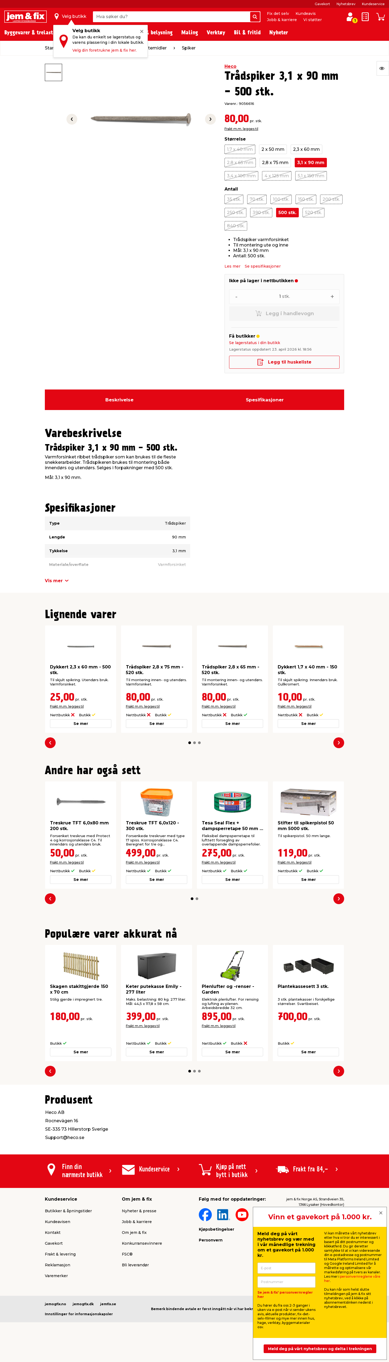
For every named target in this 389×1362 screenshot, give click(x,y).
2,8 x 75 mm (275, 162)
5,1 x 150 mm (311, 175)
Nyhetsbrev (346, 4)
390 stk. (261, 212)
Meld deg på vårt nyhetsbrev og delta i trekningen (320, 1348)
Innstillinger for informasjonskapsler (79, 1314)
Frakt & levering (60, 1254)
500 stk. (287, 212)
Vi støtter (312, 19)
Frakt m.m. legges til (241, 129)
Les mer (232, 266)
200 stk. (331, 199)
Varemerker (56, 1275)
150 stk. (306, 199)
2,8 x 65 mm (240, 162)
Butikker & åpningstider (68, 1210)
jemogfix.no (55, 1304)
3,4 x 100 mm (241, 175)
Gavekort (322, 4)
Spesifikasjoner (265, 399)
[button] (189, 742)
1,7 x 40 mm (240, 149)
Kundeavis (306, 13)
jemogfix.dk (83, 1304)
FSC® (127, 1254)
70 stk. (257, 199)
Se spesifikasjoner (263, 266)
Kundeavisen (57, 1221)
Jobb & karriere (282, 19)
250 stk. (235, 212)
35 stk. (234, 199)
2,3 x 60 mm (306, 149)
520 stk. (313, 212)
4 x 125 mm (276, 175)
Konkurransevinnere (142, 1243)
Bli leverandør (135, 1265)
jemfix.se (108, 1304)
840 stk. (236, 225)
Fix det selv (278, 13)
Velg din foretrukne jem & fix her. (104, 50)
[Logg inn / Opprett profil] (350, 16)
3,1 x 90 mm (310, 162)
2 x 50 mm (272, 149)
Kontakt (53, 1232)
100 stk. (281, 199)
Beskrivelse (119, 399)
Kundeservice (373, 4)
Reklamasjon (57, 1265)
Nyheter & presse (139, 1210)
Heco (230, 66)
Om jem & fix (134, 1232)
